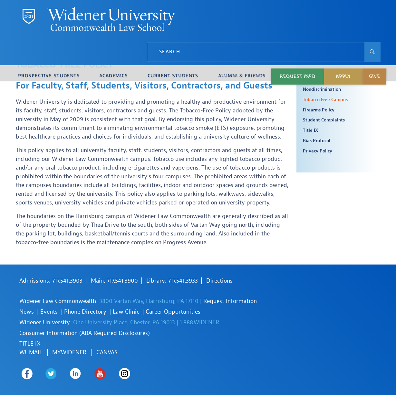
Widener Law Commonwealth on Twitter (46, 373)
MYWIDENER (69, 352)
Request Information (230, 301)
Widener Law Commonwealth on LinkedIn (66, 373)
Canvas (107, 352)
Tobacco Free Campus (325, 99)
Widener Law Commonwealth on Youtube (87, 373)
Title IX (310, 130)
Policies (316, 72)
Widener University (44, 322)
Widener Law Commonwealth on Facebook (25, 373)
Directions (219, 281)
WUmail (30, 352)
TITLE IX (30, 344)
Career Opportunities (173, 312)
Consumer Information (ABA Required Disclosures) (84, 333)
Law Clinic (126, 312)
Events (49, 312)
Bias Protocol (316, 140)
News (26, 312)
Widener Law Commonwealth (57, 301)
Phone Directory (85, 312)
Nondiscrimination (322, 89)
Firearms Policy (318, 110)
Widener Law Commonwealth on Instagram (109, 373)
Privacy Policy (317, 151)
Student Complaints (324, 120)
